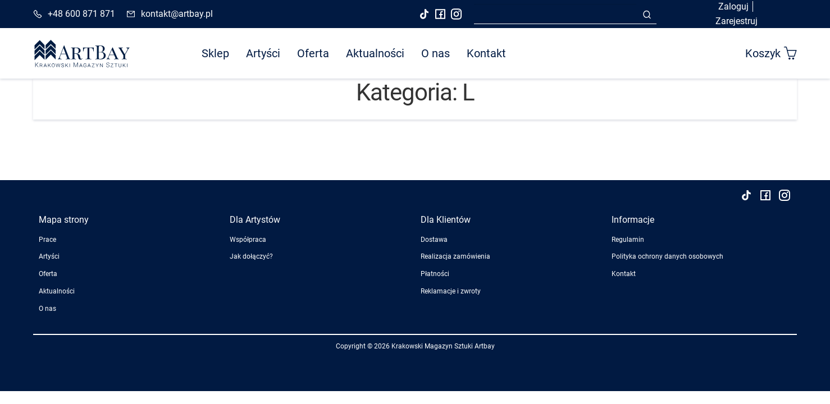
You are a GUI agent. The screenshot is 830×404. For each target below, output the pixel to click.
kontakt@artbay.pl (177, 13)
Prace (47, 240)
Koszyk (771, 53)
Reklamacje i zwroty (451, 291)
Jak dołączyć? (251, 256)
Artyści (263, 53)
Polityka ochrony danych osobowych (667, 256)
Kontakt (486, 53)
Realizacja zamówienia (455, 256)
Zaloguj (733, 6)
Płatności (435, 274)
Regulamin (628, 240)
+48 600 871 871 (81, 13)
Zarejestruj (736, 21)
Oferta (313, 53)
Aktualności (375, 53)
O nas (435, 53)
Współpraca (248, 240)
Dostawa (434, 240)
